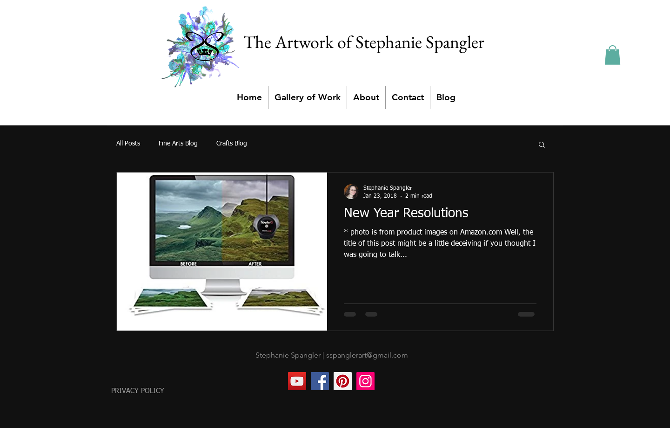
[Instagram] (365, 381)
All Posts (128, 143)
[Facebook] (320, 381)
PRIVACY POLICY (137, 390)
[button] (612, 55)
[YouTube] (297, 381)
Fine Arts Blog (178, 143)
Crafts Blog (231, 143)
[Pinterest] (343, 381)
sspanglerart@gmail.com (367, 355)
